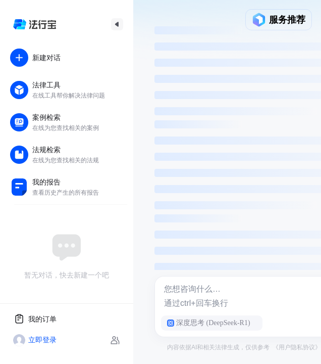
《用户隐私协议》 (297, 347)
